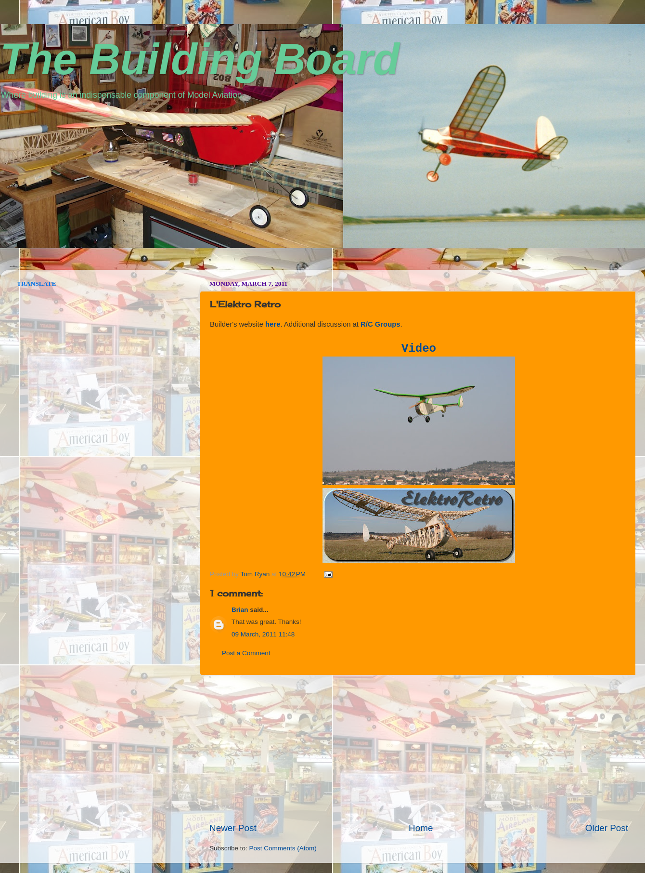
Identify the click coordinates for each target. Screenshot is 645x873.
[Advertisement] (419, 748)
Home (421, 828)
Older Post (606, 828)
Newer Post (233, 828)
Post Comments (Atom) (283, 848)
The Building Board (200, 59)
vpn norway (25, 266)
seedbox (13, 266)
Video (418, 348)
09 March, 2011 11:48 (263, 634)
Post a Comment (246, 653)
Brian (240, 609)
